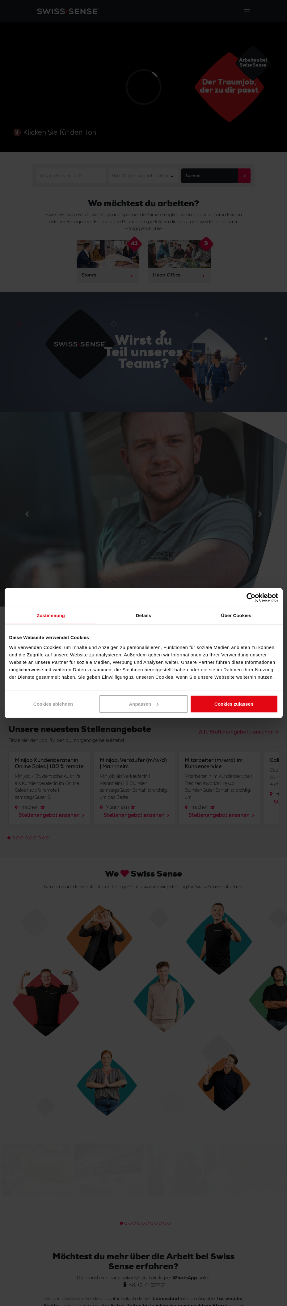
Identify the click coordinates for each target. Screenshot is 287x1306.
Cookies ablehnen (53, 703)
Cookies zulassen (233, 703)
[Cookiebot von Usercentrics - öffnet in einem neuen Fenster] (251, 597)
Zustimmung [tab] (51, 615)
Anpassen (143, 703)
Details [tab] (143, 615)
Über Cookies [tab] (236, 615)
